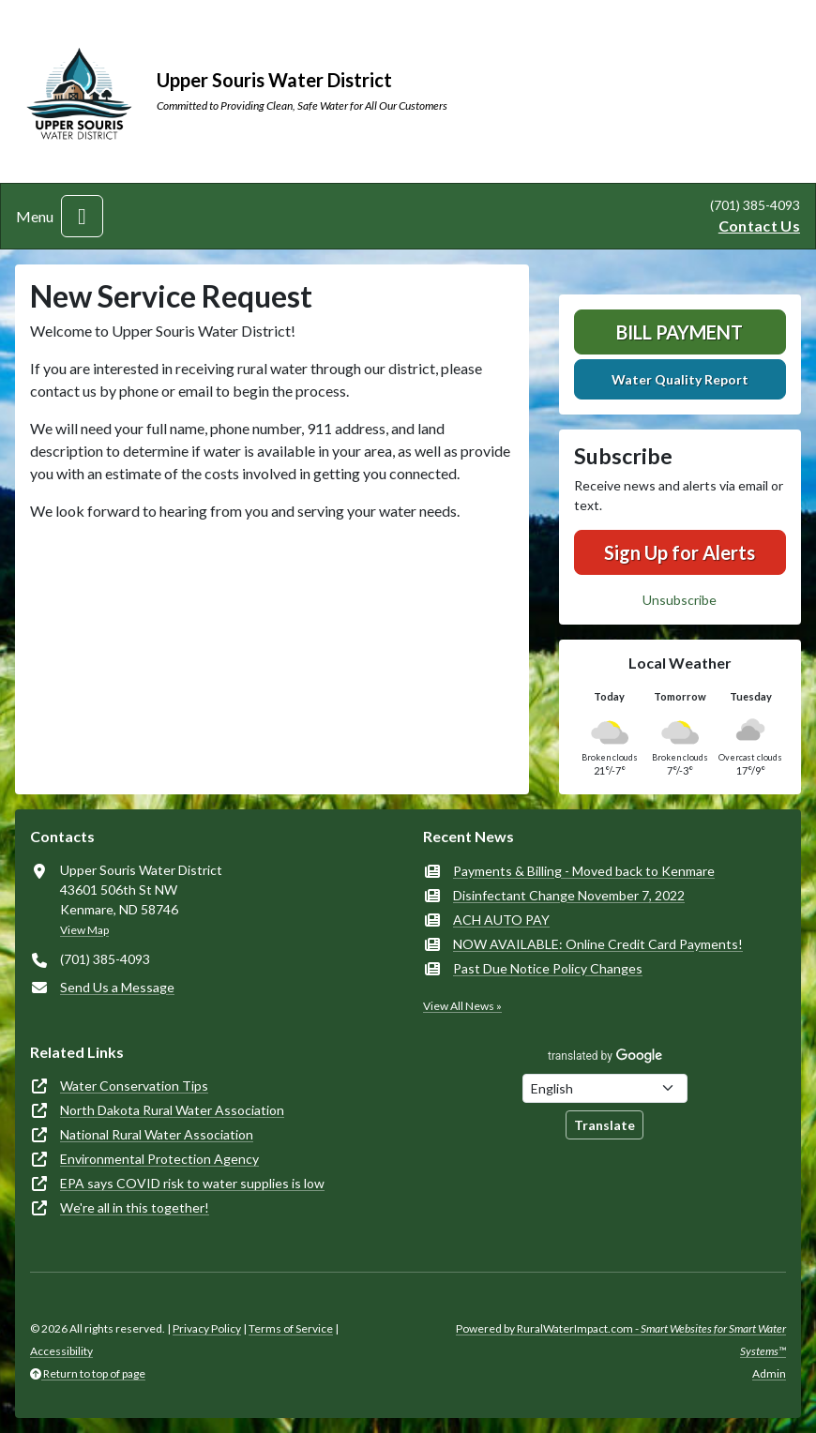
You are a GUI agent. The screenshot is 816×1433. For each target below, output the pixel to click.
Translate (604, 1125)
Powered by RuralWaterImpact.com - (621, 1339)
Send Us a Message (117, 987)
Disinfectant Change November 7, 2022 (569, 895)
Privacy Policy (207, 1328)
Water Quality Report (680, 379)
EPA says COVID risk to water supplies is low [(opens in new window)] (192, 1183)
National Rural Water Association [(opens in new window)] (156, 1134)
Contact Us (759, 225)
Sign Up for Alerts (679, 552)
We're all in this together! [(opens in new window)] (134, 1207)
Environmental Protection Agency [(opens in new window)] (159, 1159)
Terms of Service (291, 1328)
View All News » (462, 1006)
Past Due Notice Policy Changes (547, 968)
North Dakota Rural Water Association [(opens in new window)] (172, 1110)
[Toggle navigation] (82, 216)
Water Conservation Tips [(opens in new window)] (134, 1086)
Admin (769, 1373)
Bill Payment (679, 332)
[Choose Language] (605, 1088)
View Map (84, 930)
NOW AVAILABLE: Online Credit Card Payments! (598, 944)
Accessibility (61, 1351)
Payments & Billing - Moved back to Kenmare (584, 871)
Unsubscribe (679, 600)
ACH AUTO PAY (501, 920)
